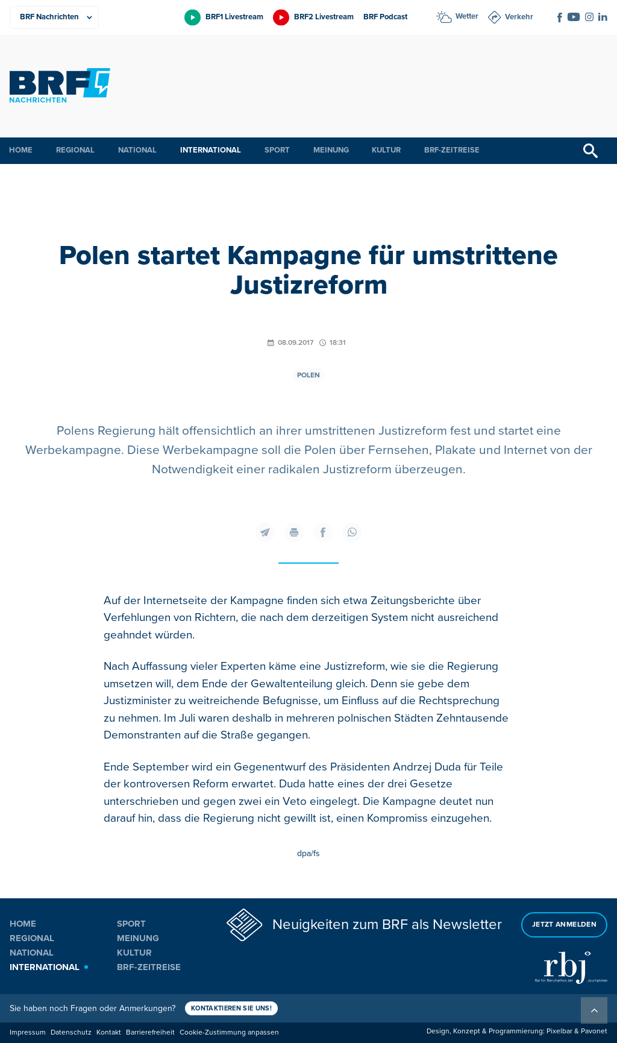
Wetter (467, 16)
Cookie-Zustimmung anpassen (229, 1032)
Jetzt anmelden (564, 924)
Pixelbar (559, 1031)
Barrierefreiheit (150, 1032)
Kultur (386, 150)
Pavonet (594, 1031)
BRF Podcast (385, 17)
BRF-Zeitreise (452, 150)
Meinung (331, 150)
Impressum (28, 1032)
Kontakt (108, 1032)
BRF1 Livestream (234, 17)
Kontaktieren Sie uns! (231, 1008)
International (210, 150)
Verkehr (519, 17)
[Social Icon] (559, 17)
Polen (308, 375)
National (137, 150)
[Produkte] (54, 17)
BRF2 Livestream (324, 17)
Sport (277, 150)
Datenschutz (71, 1032)
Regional (75, 150)
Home (21, 150)
